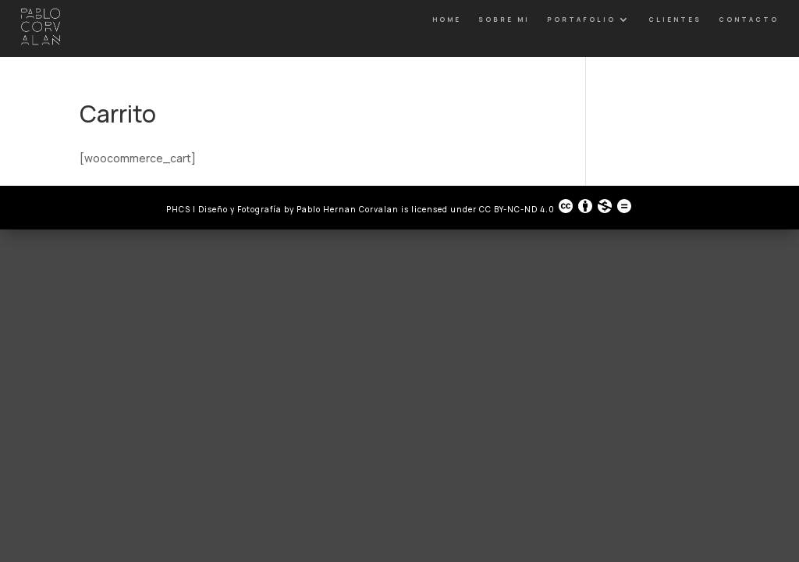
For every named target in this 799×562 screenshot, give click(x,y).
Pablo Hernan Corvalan (349, 209)
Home (446, 19)
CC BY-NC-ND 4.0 (556, 206)
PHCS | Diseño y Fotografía (224, 209)
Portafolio (581, 19)
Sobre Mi (504, 19)
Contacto (749, 19)
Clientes (674, 19)
